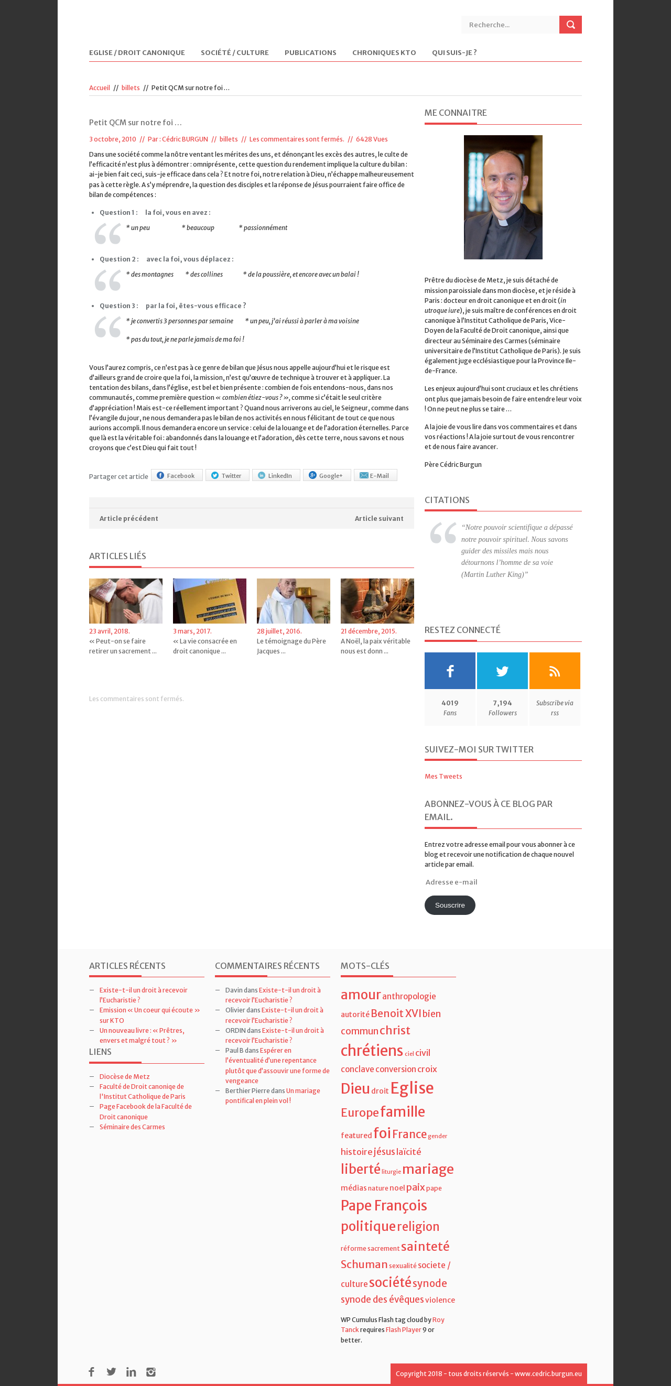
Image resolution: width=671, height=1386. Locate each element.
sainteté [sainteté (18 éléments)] (425, 1246)
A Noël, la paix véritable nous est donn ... (375, 646)
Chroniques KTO (384, 53)
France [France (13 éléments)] (409, 1134)
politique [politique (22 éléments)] (368, 1226)
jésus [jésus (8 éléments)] (384, 1152)
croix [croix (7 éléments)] (427, 1069)
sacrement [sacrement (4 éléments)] (383, 1248)
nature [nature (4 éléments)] (378, 1188)
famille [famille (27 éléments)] (402, 1111)
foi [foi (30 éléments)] (382, 1133)
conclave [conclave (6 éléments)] (357, 1069)
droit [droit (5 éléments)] (380, 1091)
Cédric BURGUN (185, 139)
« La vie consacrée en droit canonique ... (205, 646)
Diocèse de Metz (125, 1077)
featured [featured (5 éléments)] (356, 1135)
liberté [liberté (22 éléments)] (361, 1169)
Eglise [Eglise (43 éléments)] (412, 1088)
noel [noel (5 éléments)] (397, 1188)
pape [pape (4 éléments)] (434, 1188)
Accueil (99, 88)
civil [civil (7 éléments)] (422, 1052)
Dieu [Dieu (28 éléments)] (355, 1088)
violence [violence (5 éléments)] (440, 1300)
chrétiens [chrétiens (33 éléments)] (372, 1051)
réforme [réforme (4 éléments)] (353, 1248)
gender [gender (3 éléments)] (437, 1136)
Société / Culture (235, 53)
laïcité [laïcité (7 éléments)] (408, 1152)
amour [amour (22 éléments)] (361, 995)
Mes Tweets (443, 776)
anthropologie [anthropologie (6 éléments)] (409, 996)
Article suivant (379, 518)
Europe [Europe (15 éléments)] (360, 1113)
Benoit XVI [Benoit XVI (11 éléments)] (396, 1013)
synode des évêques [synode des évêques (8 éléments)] (382, 1299)
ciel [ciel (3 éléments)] (409, 1054)
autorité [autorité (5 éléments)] (355, 1014)
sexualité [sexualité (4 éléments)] (403, 1266)
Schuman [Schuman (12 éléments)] (364, 1264)
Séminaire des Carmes (132, 1127)
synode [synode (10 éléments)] (430, 1284)
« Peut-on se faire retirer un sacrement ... (123, 646)
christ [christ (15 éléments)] (395, 1030)
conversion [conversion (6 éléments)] (395, 1069)
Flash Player (403, 1330)
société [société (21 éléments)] (390, 1282)
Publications (311, 53)
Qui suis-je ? (454, 53)
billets (131, 88)
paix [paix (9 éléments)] (415, 1187)
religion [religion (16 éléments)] (418, 1226)
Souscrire (450, 905)
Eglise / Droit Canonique (137, 53)
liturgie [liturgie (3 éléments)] (391, 1172)
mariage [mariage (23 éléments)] (428, 1169)
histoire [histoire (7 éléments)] (357, 1152)
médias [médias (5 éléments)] (354, 1188)
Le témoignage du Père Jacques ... (291, 646)
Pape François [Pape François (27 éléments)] (384, 1205)
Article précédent (129, 518)
